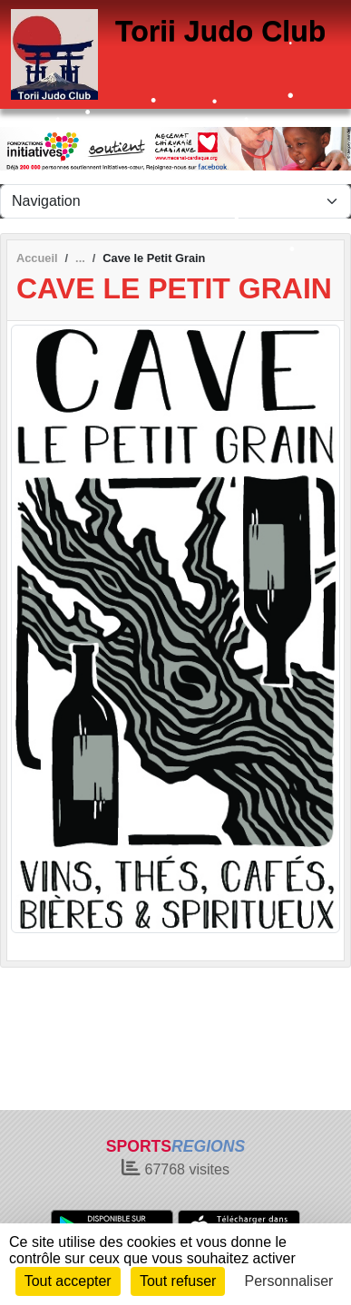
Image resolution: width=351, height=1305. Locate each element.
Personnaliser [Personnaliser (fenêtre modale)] (289, 1281)
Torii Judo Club (220, 31)
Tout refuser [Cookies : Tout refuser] (178, 1281)
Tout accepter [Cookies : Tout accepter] (68, 1281)
